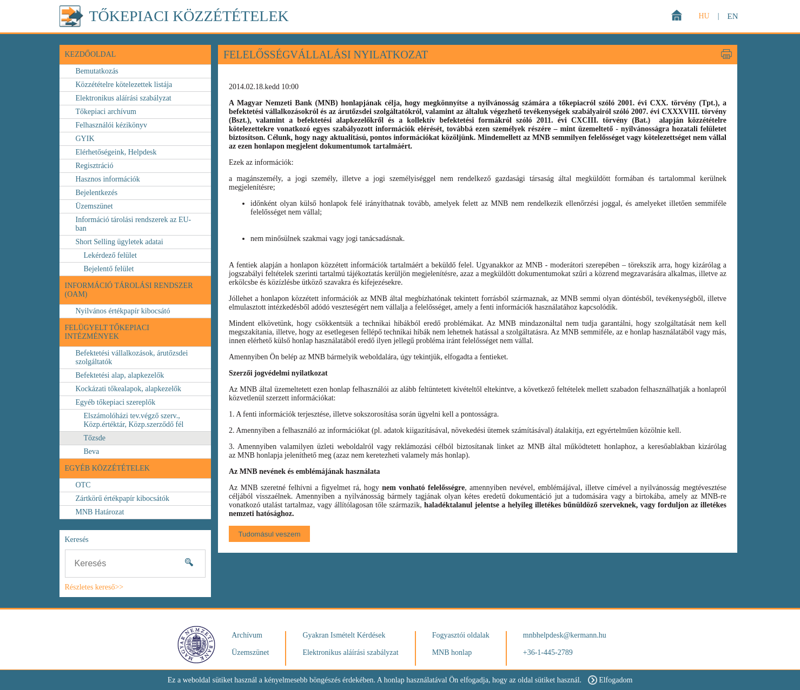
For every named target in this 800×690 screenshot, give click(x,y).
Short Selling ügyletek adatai (119, 242)
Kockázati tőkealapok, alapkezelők (129, 389)
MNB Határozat (100, 512)
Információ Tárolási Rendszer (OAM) (129, 290)
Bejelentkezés (97, 193)
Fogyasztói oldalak (461, 635)
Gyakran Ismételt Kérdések (343, 635)
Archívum (247, 635)
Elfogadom (610, 680)
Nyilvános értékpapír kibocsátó (123, 311)
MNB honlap (452, 652)
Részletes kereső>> (94, 587)
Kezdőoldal (90, 54)
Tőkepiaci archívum (106, 112)
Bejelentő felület (109, 269)
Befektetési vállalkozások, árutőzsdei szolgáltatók (132, 357)
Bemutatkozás (97, 71)
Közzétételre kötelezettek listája (124, 85)
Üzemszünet (94, 206)
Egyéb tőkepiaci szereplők (116, 402)
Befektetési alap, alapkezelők (120, 375)
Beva (92, 451)
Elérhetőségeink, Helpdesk (116, 152)
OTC (83, 485)
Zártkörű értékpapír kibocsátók (122, 498)
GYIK (85, 139)
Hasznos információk (108, 179)
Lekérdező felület (110, 255)
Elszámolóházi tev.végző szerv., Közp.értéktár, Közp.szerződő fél (134, 420)
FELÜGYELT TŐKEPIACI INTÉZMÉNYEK (107, 332)
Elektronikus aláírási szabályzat (123, 98)
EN (733, 16)
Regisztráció (95, 166)
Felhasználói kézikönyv (112, 125)
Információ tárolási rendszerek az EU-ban (133, 224)
